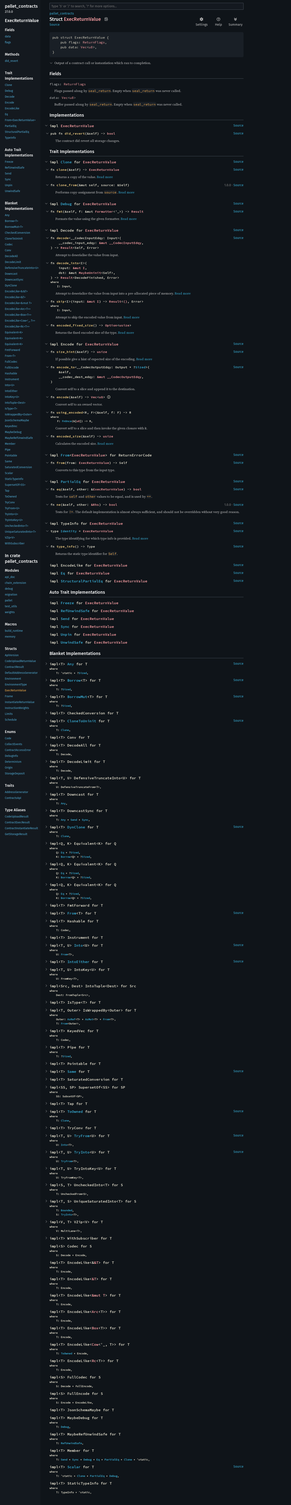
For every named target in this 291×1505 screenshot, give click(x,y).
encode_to (66, 367)
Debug (66, 204)
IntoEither (78, 961)
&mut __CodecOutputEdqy (119, 377)
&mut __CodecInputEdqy (120, 243)
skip (61, 301)
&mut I (79, 268)
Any (70, 664)
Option (111, 325)
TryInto (82, 1152)
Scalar (74, 1467)
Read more (105, 177)
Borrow (74, 680)
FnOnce (67, 421)
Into (78, 945)
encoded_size (69, 436)
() (125, 301)
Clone (66, 162)
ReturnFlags (94, 42)
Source (55, 24)
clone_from (67, 185)
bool (111, 133)
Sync (65, 626)
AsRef (71, 1019)
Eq (63, 573)
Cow (95, 1344)
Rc (94, 1360)
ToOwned (75, 1111)
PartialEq (71, 481)
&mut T (98, 1295)
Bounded (66, 1210)
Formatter (104, 211)
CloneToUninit (81, 721)
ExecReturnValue (77, 126)
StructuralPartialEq (82, 581)
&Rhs (95, 505)
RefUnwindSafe (75, 610)
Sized (140, 367)
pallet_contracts (62, 13)
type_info (66, 546)
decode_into (68, 263)
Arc (95, 1311)
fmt (60, 211)
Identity (69, 531)
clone (62, 170)
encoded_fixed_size (75, 325)
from (61, 463)
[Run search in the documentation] (147, 6)
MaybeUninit (90, 273)
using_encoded (70, 412)
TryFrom (82, 1135)
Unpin (66, 634)
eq (59, 489)
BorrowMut (77, 696)
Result (137, 211)
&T (96, 1262)
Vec (84, 47)
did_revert (75, 133)
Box (95, 1328)
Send (65, 618)
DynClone (76, 827)
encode (63, 397)
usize (124, 325)
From (65, 455)
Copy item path (106, 19)
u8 (91, 47)
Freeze (67, 603)
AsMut (89, 1019)
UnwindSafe (72, 642)
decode (63, 238)
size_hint (66, 352)
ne (59, 505)
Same (71, 1071)
